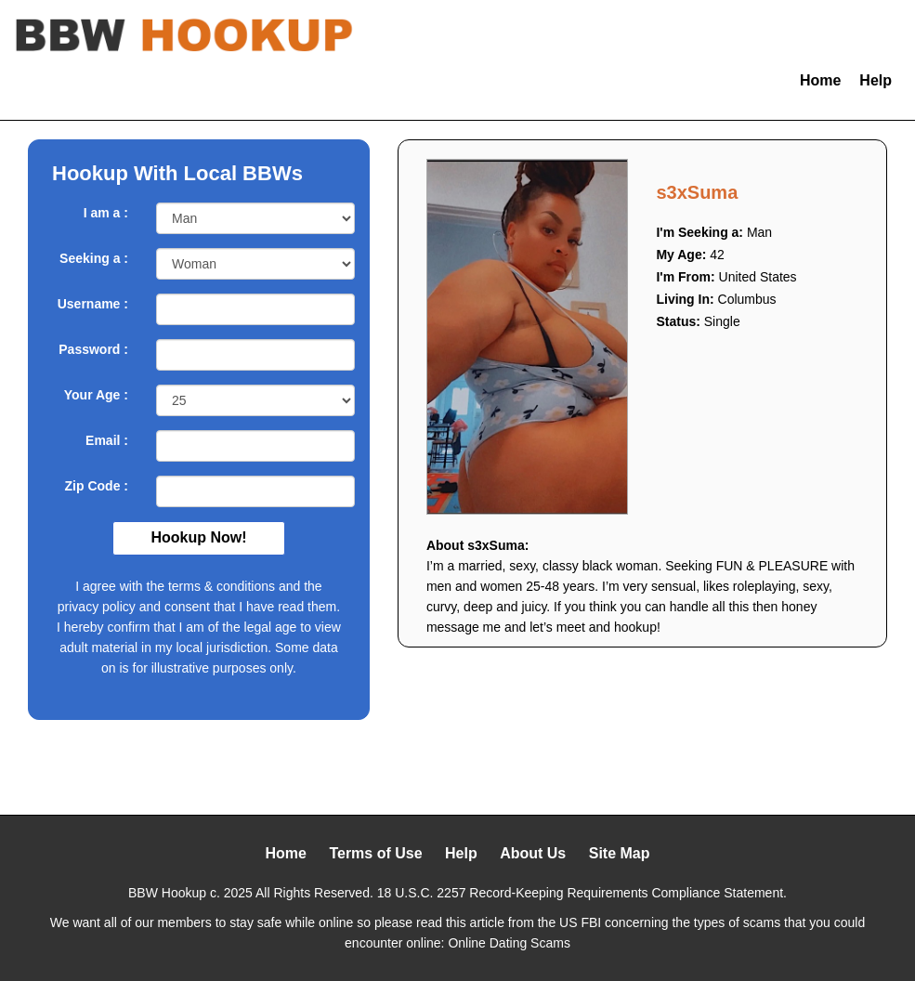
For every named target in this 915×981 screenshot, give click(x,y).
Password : (93, 349)
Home (820, 80)
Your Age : (96, 394)
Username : (93, 303)
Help (875, 80)
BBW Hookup (167, 892)
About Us (533, 853)
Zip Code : (96, 485)
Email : (106, 440)
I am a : (106, 212)
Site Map (619, 853)
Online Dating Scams (509, 942)
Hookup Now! (198, 537)
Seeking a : (93, 258)
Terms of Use (375, 853)
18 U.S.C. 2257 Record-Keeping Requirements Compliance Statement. (582, 892)
